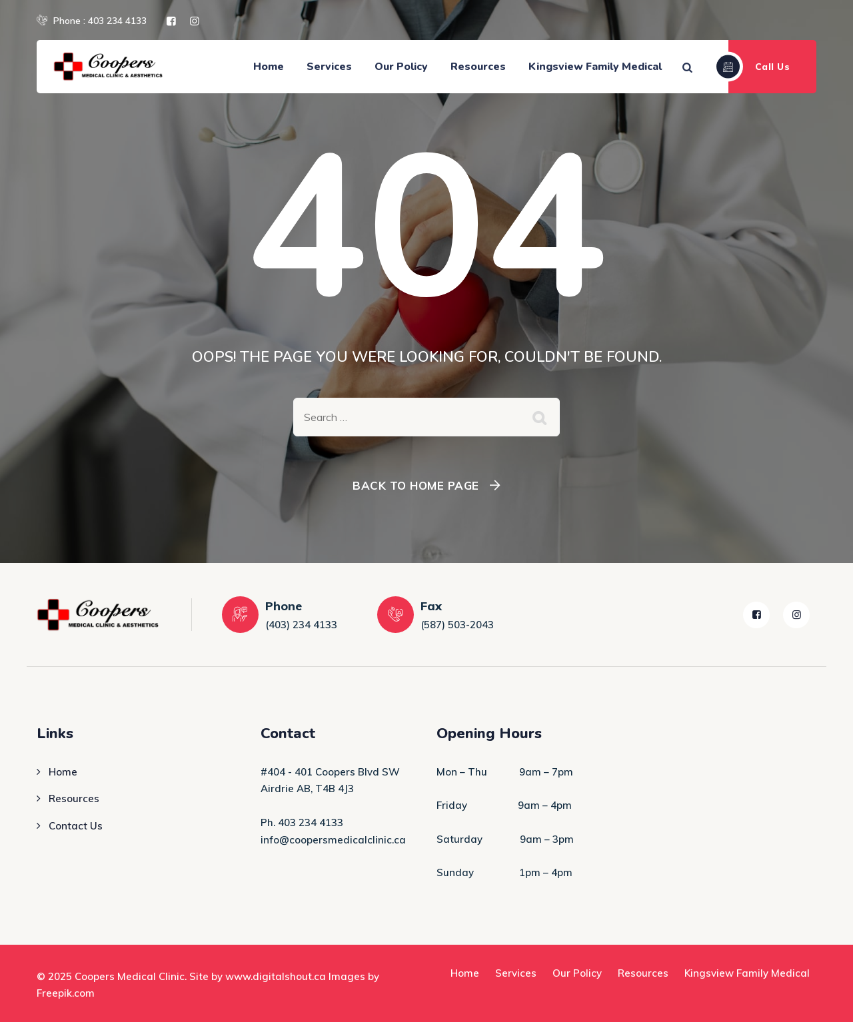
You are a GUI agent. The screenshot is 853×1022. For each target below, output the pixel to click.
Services (329, 66)
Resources (478, 66)
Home (268, 66)
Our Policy (401, 66)
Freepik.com (66, 993)
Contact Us (76, 825)
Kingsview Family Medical (595, 66)
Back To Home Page (416, 485)
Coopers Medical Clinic (130, 976)
